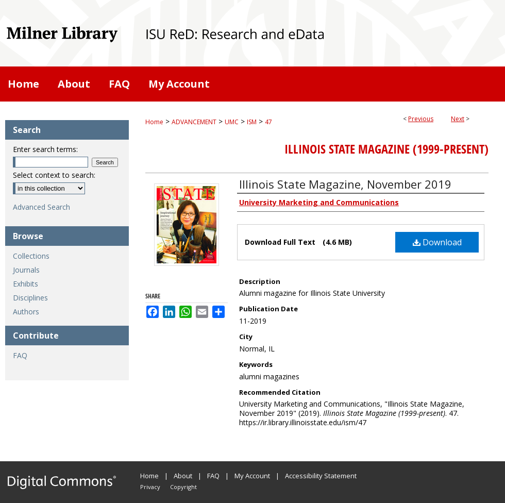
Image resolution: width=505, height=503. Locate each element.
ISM (252, 122)
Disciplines (30, 298)
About (183, 475)
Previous (420, 118)
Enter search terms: (45, 149)
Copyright (183, 487)
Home (154, 122)
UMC (232, 122)
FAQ (20, 355)
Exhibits (25, 284)
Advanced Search (41, 207)
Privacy (150, 487)
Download (437, 242)
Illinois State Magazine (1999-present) (386, 149)
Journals (26, 270)
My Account (252, 475)
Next (457, 118)
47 (268, 122)
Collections (31, 256)
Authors (26, 311)
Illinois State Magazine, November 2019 (345, 184)
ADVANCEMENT (194, 122)
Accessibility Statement (321, 475)
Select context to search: (54, 175)
